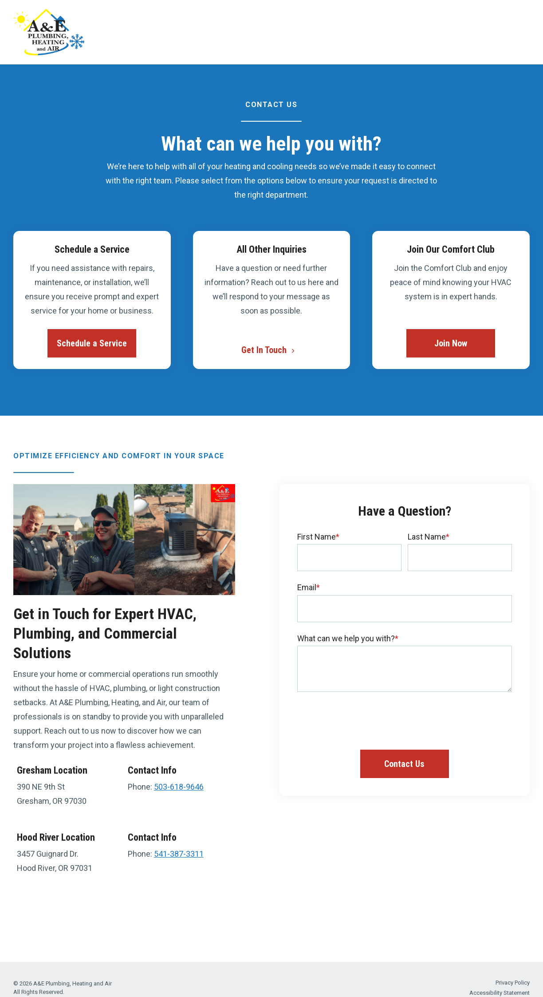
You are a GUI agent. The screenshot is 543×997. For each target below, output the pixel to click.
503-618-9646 (179, 786)
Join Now (450, 343)
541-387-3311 (179, 853)
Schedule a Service (92, 343)
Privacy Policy (513, 982)
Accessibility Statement (499, 992)
